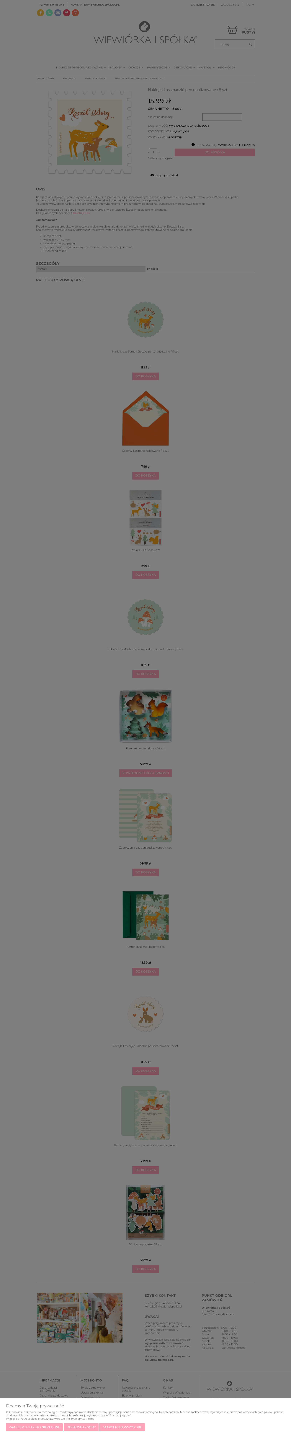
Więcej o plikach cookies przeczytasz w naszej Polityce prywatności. (50, 1418)
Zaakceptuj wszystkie (122, 1427)
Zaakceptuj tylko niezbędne (34, 1427)
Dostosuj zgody (81, 1427)
